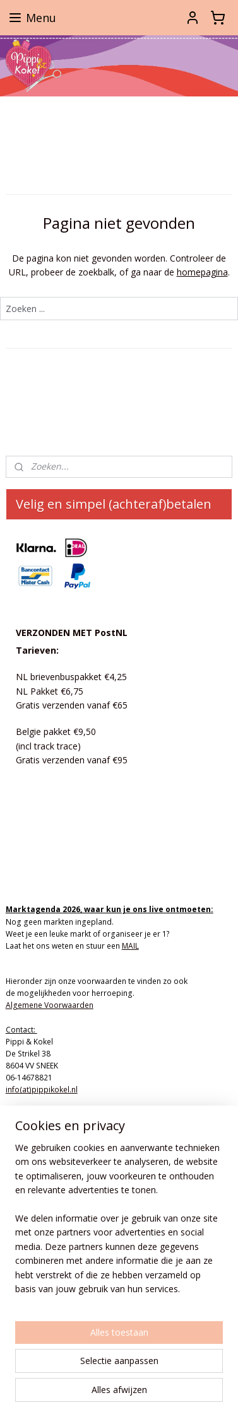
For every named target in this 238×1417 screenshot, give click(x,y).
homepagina (202, 272)
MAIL (130, 945)
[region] (119, 1223)
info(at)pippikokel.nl (42, 1089)
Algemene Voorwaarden (49, 1005)
